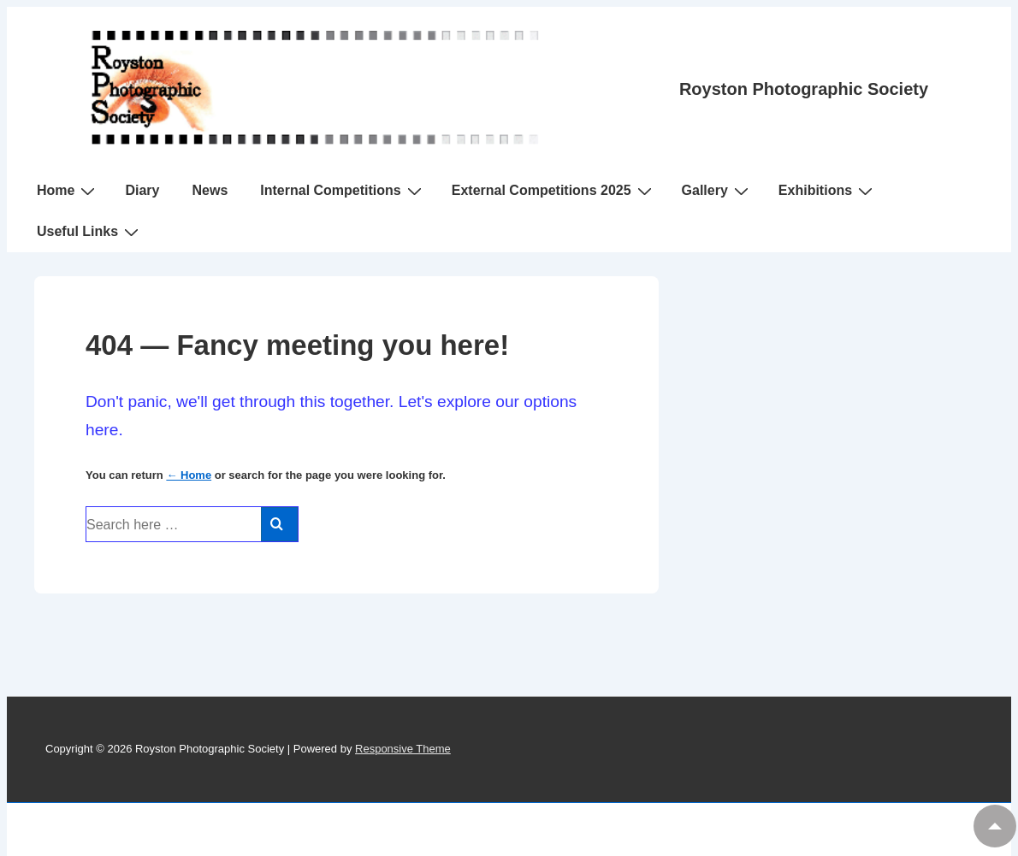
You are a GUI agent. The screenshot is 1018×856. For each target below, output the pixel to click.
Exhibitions (827, 191)
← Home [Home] (188, 475)
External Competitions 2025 (554, 191)
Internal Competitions (342, 191)
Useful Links (90, 232)
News (210, 190)
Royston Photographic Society (803, 89)
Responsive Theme (403, 748)
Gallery (717, 191)
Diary (142, 190)
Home (68, 191)
